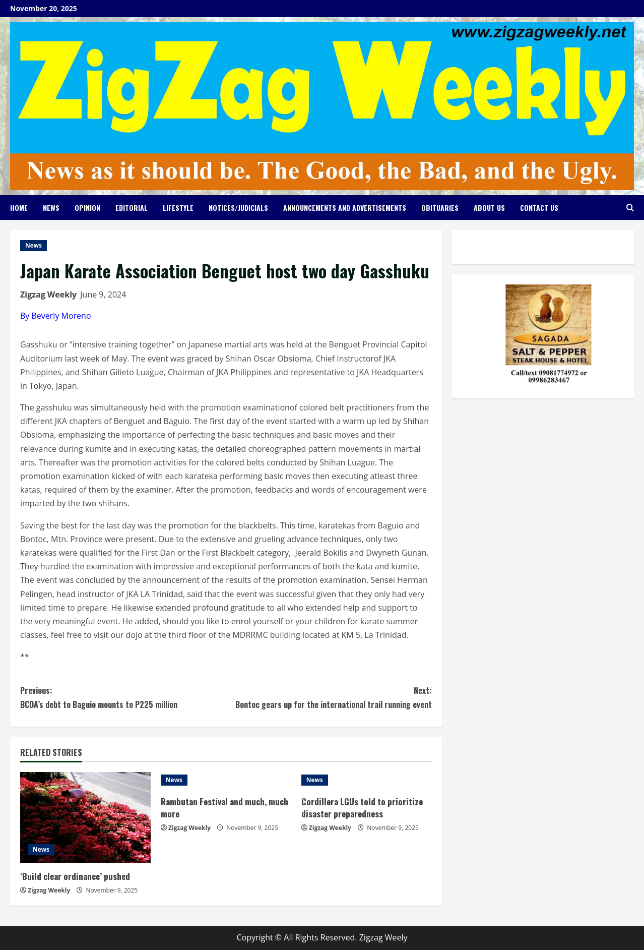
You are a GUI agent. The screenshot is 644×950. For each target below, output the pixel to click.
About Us (489, 207)
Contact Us (539, 207)
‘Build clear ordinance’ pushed (75, 876)
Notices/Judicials (238, 207)
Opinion (87, 207)
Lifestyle (178, 207)
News (51, 207)
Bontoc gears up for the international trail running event (328, 697)
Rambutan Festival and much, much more (224, 807)
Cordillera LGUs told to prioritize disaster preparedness (362, 807)
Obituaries (440, 207)
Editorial (131, 207)
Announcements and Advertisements (344, 207)
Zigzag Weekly (48, 294)
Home (19, 207)
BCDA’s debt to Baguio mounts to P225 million (123, 697)
